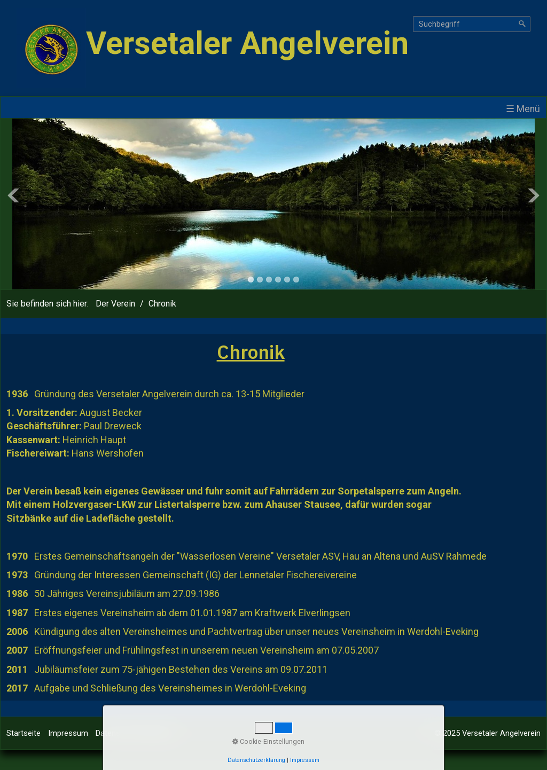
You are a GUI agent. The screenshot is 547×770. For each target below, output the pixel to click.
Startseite (23, 733)
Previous (13, 195)
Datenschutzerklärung (134, 733)
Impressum (68, 733)
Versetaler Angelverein (247, 43)
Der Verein (115, 303)
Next (533, 195)
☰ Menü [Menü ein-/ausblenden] (523, 109)
